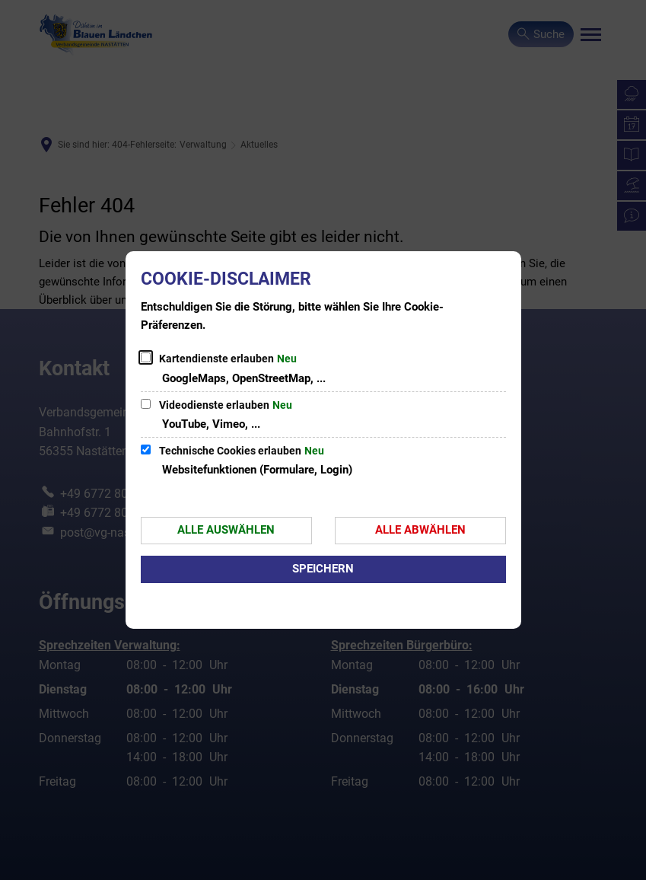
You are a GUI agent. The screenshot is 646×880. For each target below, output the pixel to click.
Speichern (323, 569)
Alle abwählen (420, 530)
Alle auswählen (226, 530)
